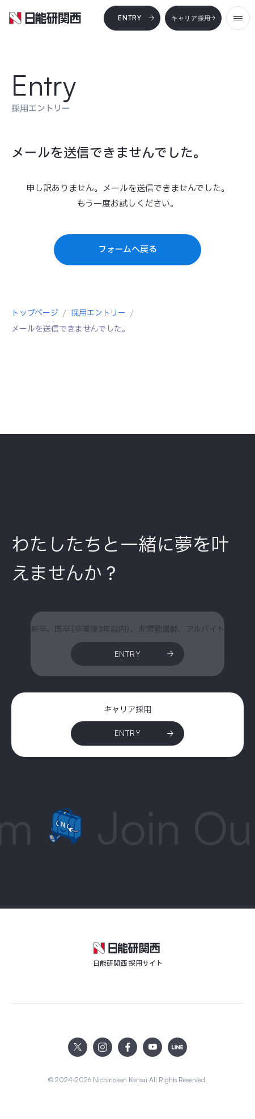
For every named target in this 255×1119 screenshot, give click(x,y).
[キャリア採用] (193, 18)
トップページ (34, 313)
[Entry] (132, 18)
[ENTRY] (127, 733)
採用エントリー (98, 313)
